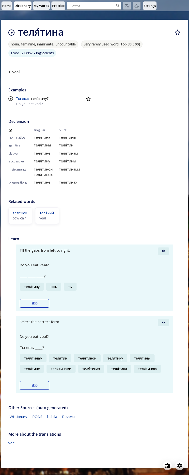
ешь (26, 98)
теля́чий (46, 212)
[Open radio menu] (167, 465)
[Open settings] (179, 465)
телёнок (20, 212)
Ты (18, 98)
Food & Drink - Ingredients (32, 53)
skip (35, 303)
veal (11, 442)
